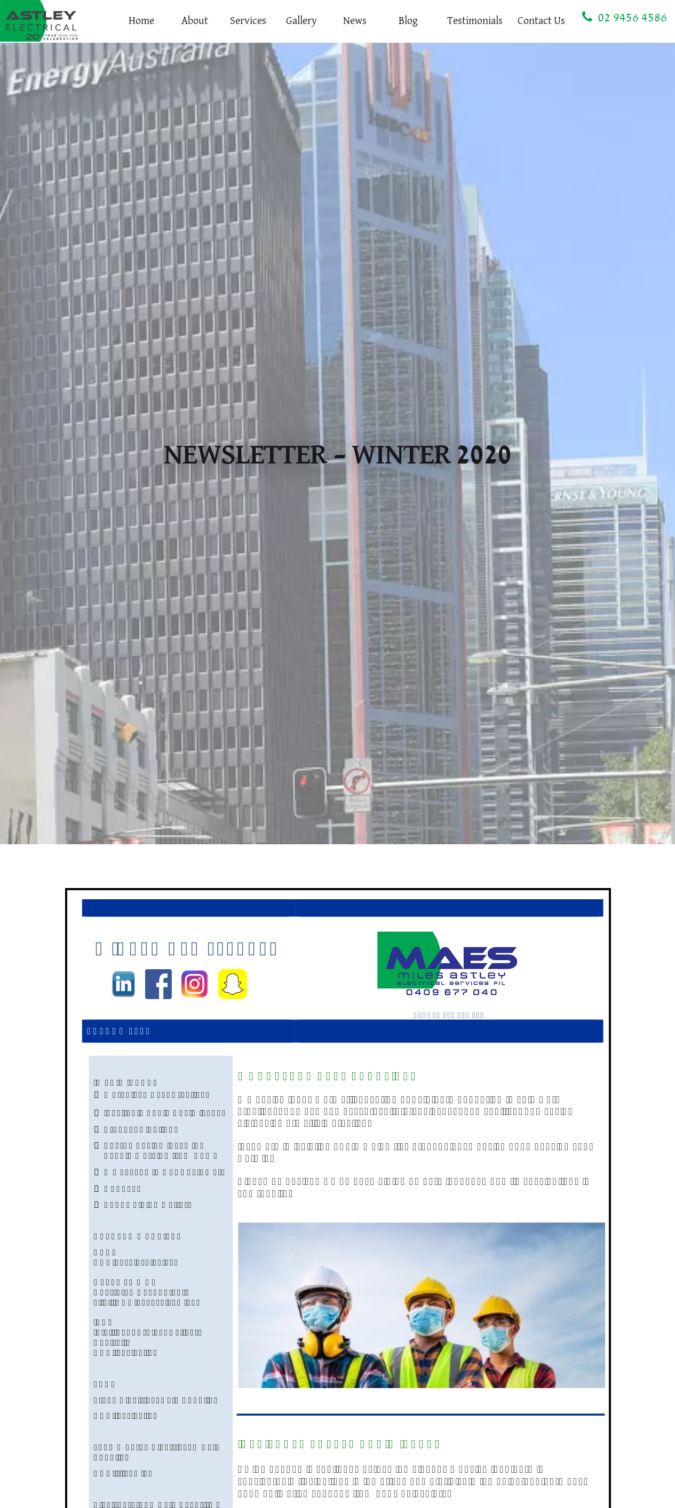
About (194, 21)
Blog (408, 21)
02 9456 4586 (624, 17)
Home (141, 21)
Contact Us (541, 21)
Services (248, 21)
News (355, 21)
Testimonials (475, 21)
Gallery (301, 21)
